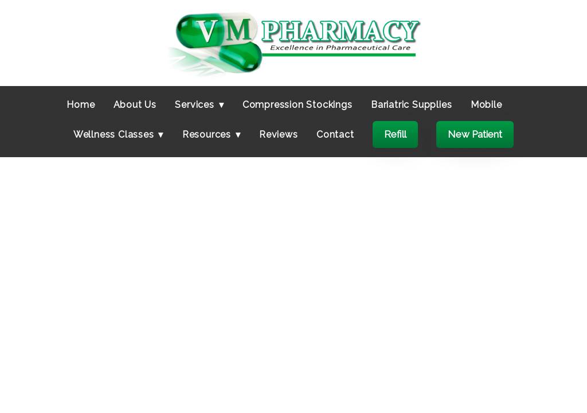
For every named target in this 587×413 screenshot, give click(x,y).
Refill (395, 134)
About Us (135, 104)
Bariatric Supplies (411, 104)
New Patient (475, 134)
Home (80, 104)
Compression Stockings (297, 104)
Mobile (486, 104)
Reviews (278, 134)
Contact (335, 134)
